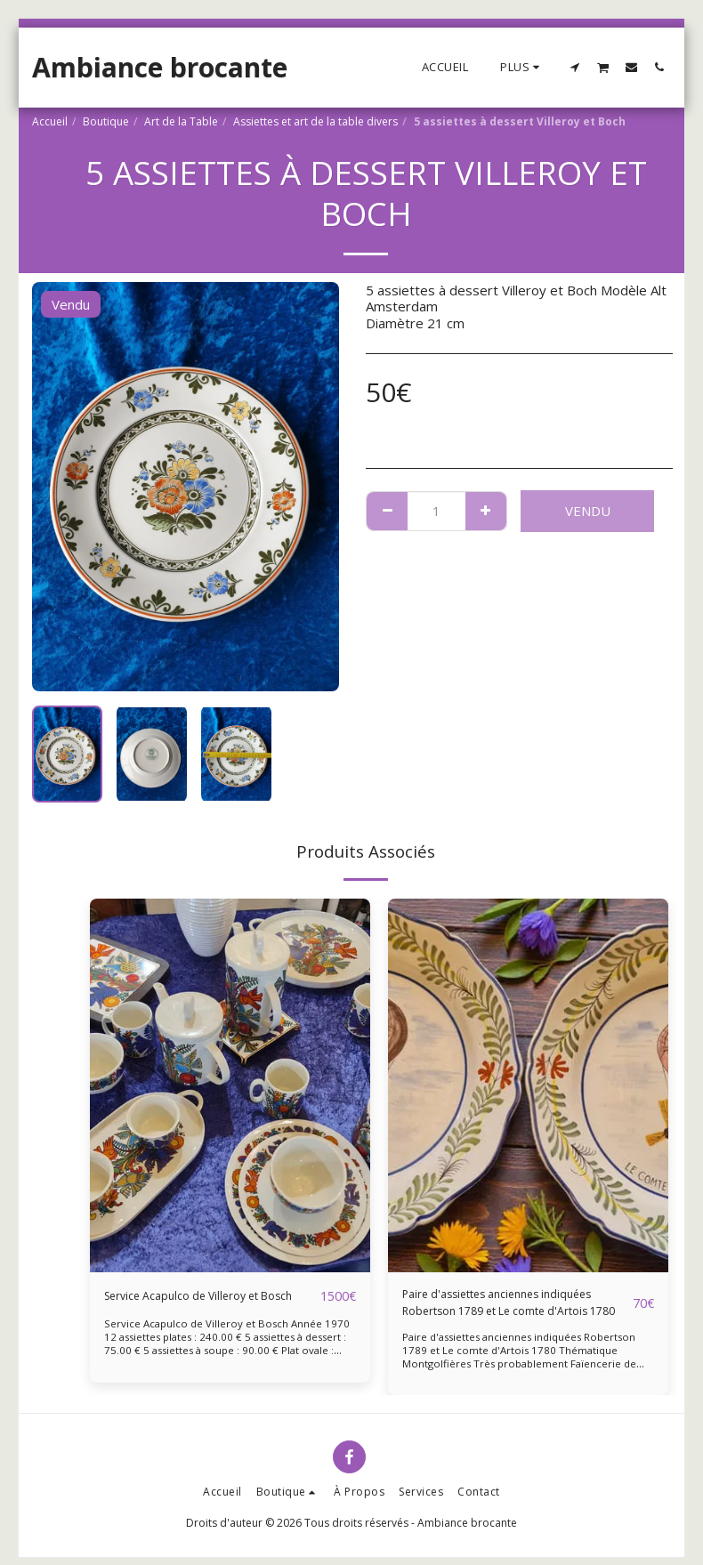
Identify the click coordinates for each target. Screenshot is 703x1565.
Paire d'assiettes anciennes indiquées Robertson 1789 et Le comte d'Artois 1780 (502, 1307)
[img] (230, 1085)
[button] (575, 67)
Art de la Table (181, 121)
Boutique (106, 121)
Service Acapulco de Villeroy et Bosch (197, 1306)
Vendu (587, 511)
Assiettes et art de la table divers (315, 121)
